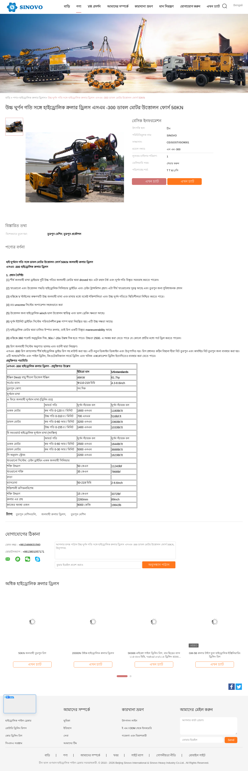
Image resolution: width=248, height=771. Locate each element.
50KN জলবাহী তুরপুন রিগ (32, 653)
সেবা (65, 735)
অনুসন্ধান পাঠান (158, 564)
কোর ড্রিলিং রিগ (13, 735)
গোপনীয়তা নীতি (166, 755)
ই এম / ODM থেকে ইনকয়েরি (137, 728)
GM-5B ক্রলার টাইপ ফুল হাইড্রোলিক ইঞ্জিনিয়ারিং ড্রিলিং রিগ (214, 655)
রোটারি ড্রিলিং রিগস (16, 728)
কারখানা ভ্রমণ (144, 6)
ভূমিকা (66, 720)
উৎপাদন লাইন (129, 720)
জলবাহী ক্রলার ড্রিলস (53, 514)
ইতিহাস (67, 728)
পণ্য (78, 6)
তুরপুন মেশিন (78, 514)
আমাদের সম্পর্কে (117, 6)
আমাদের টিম (70, 743)
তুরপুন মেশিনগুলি (26, 514)
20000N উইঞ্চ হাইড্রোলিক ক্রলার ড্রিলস (93, 653)
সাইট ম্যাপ (137, 755)
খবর (115, 755)
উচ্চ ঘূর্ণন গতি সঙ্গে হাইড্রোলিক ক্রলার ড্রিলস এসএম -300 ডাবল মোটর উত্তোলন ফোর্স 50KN (96, 97)
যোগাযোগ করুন (190, 6)
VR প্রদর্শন (94, 6)
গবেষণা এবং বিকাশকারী (134, 735)
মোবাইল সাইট (197, 755)
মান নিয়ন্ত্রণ (166, 6)
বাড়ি (67, 6)
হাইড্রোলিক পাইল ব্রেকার (18, 720)
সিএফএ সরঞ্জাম (13, 743)
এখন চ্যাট (213, 6)
